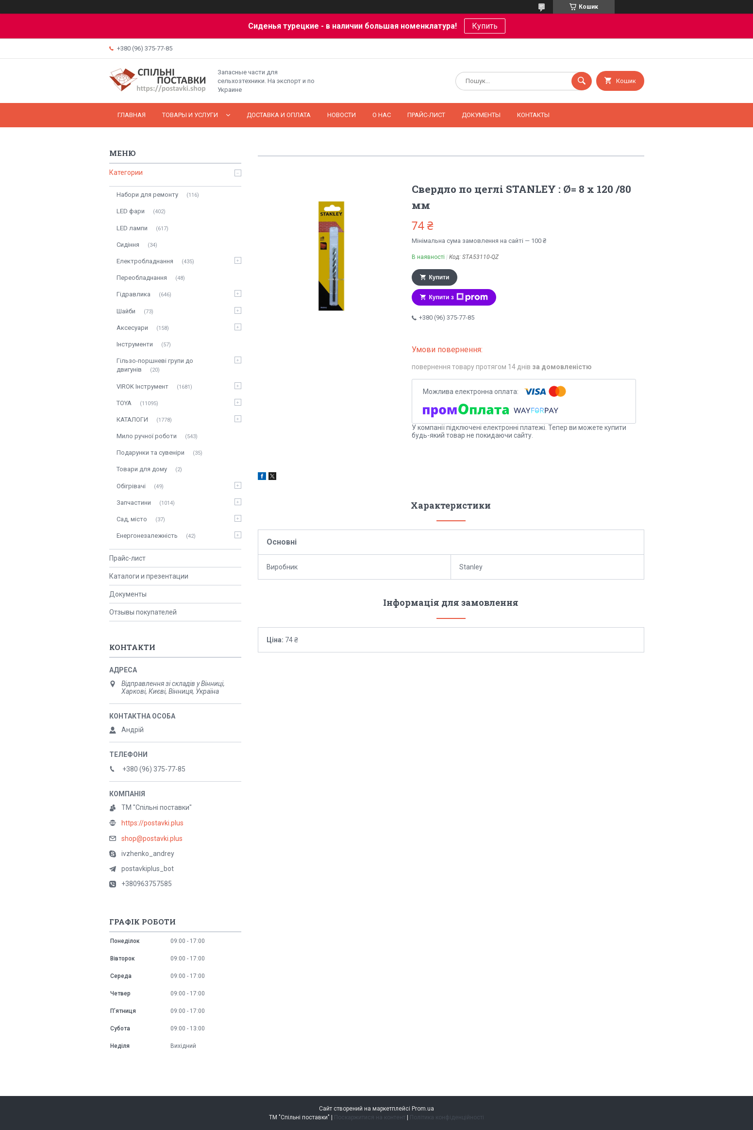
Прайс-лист (426, 115)
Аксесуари (132, 327)
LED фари (131, 211)
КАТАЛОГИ (132, 419)
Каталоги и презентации (148, 576)
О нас (381, 115)
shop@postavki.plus (152, 838)
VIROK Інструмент (142, 386)
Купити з (458, 297)
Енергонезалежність (147, 535)
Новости (341, 115)
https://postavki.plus (152, 823)
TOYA (124, 403)
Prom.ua (423, 1108)
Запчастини (134, 502)
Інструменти (135, 344)
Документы (481, 115)
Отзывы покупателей (143, 612)
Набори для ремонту (147, 194)
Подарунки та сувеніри (150, 452)
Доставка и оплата (279, 115)
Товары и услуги (190, 115)
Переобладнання (142, 277)
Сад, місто (132, 519)
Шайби (126, 311)
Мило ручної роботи (147, 436)
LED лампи (132, 228)
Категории (126, 172)
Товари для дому (142, 469)
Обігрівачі (131, 486)
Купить (485, 26)
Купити (439, 277)
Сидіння (128, 244)
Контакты (533, 115)
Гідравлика (134, 294)
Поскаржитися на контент (369, 1117)
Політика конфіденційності (447, 1117)
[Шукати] (581, 81)
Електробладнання (145, 261)
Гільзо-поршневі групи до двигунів (155, 365)
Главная (131, 115)
